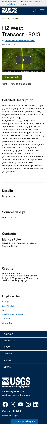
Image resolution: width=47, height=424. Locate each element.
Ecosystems (8, 306)
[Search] (34, 10)
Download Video (12, 77)
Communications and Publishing (20, 40)
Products (9, 341)
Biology (6, 301)
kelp (4, 310)
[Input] (29, 10)
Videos (6, 19)
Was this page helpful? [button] (24, 421)
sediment (6, 318)
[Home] (9, 13)
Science (8, 334)
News (7, 347)
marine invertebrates (12, 314)
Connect (9, 354)
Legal (7, 367)
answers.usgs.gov (10, 415)
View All (7, 323)
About (7, 360)
